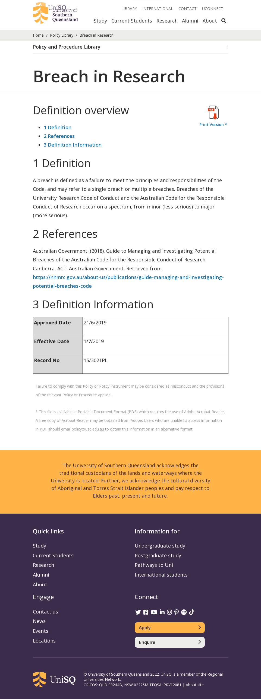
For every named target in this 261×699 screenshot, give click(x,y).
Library (129, 8)
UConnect (212, 8)
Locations (44, 640)
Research (167, 20)
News (39, 621)
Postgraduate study (158, 555)
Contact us (45, 611)
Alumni (190, 20)
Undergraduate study (160, 545)
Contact (187, 8)
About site (195, 684)
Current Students (131, 20)
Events (40, 631)
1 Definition (57, 127)
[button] (130, 47)
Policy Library (61, 35)
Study (100, 20)
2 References (59, 136)
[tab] (130, 47)
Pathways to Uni (154, 565)
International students (161, 574)
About (210, 20)
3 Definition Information (73, 144)
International (157, 8)
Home (38, 35)
